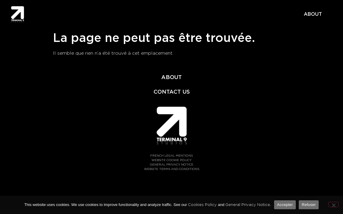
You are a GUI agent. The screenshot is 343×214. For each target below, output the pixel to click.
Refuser (309, 204)
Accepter (285, 204)
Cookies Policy (202, 204)
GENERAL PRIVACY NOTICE (171, 164)
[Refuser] (333, 204)
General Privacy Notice (247, 204)
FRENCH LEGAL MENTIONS (171, 155)
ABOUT (313, 14)
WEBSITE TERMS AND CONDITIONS (171, 169)
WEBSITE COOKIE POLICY (171, 160)
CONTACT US (172, 91)
